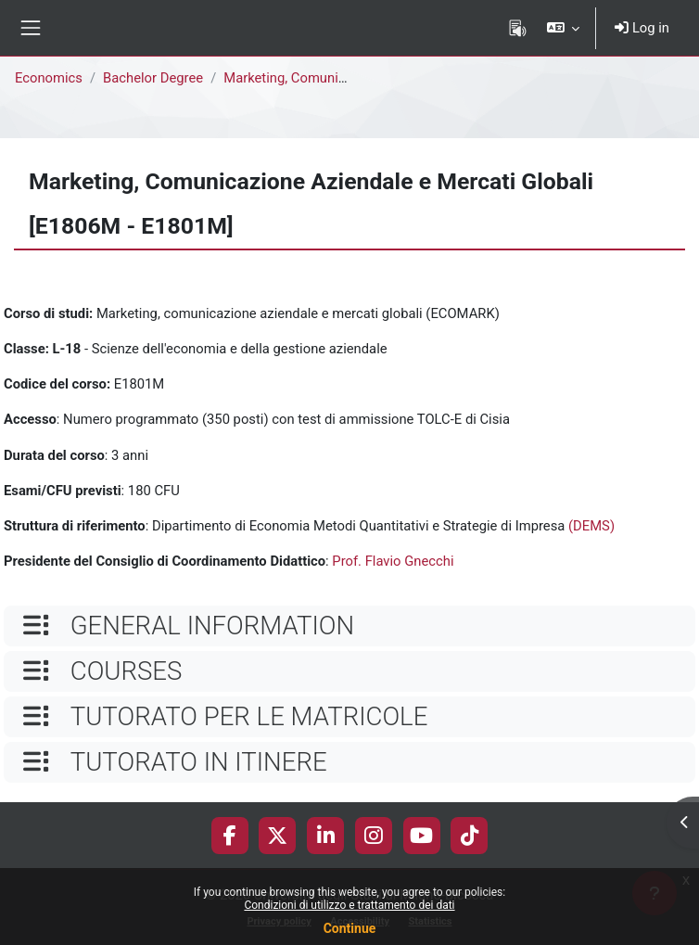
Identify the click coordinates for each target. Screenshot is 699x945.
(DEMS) (591, 525)
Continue (350, 928)
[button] (563, 28)
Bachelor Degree (153, 78)
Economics (49, 78)
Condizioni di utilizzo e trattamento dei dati (349, 905)
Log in (642, 27)
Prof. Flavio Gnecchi (392, 561)
